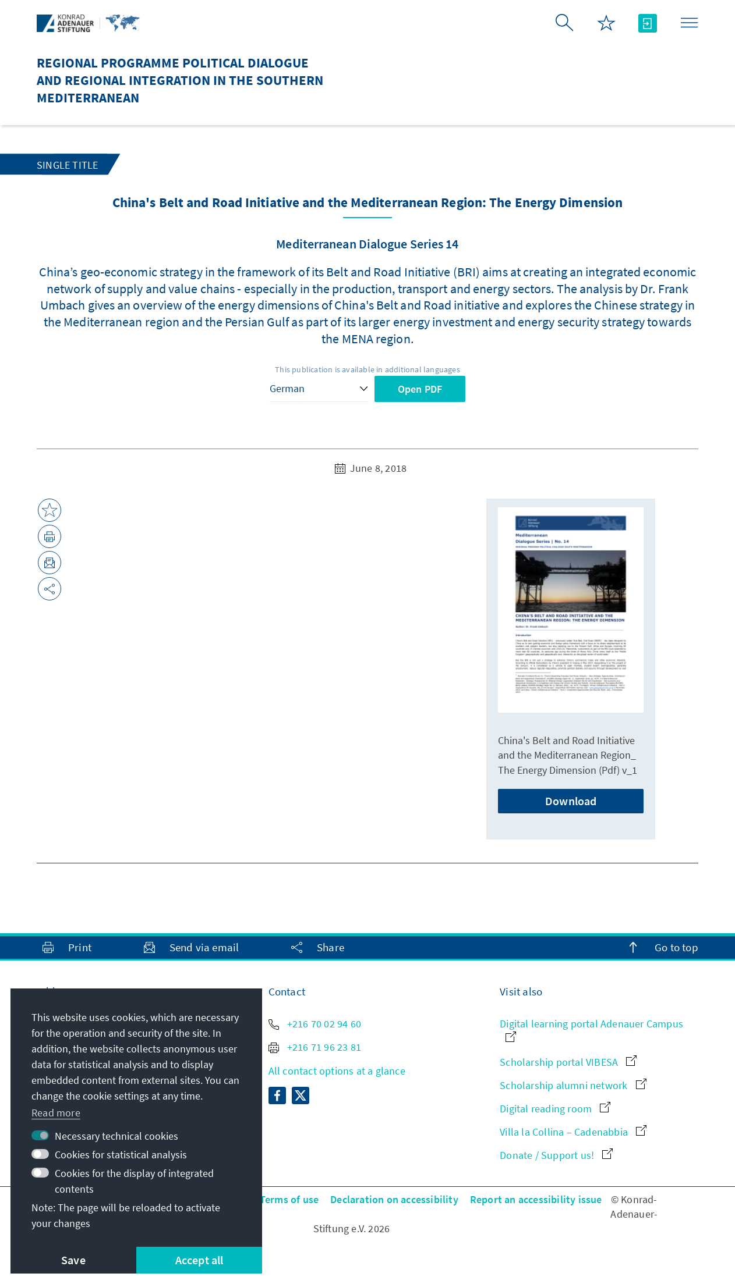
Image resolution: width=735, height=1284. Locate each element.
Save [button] (73, 1260)
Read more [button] (55, 1112)
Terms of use (289, 1199)
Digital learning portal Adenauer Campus (591, 1029)
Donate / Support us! (556, 1155)
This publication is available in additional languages (367, 369)
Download (571, 801)
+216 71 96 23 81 (314, 1047)
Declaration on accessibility (394, 1199)
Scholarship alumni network (573, 1085)
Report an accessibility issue (536, 1199)
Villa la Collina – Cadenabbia (573, 1132)
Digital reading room (555, 1108)
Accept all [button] (199, 1260)
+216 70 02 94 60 (314, 1023)
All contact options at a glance (336, 1070)
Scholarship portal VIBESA (568, 1062)
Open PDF (420, 389)
